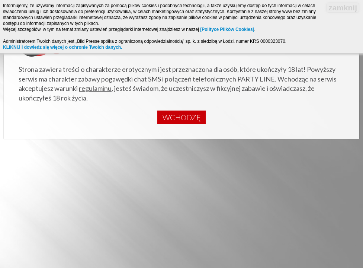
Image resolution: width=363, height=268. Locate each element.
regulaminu (95, 88)
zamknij (342, 7)
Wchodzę (182, 117)
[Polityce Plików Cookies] (227, 29)
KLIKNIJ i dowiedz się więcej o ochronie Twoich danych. (62, 47)
